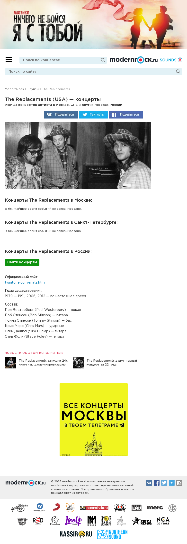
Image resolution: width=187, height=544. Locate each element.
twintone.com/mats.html (25, 282)
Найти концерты (22, 262)
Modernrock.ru (134, 60)
